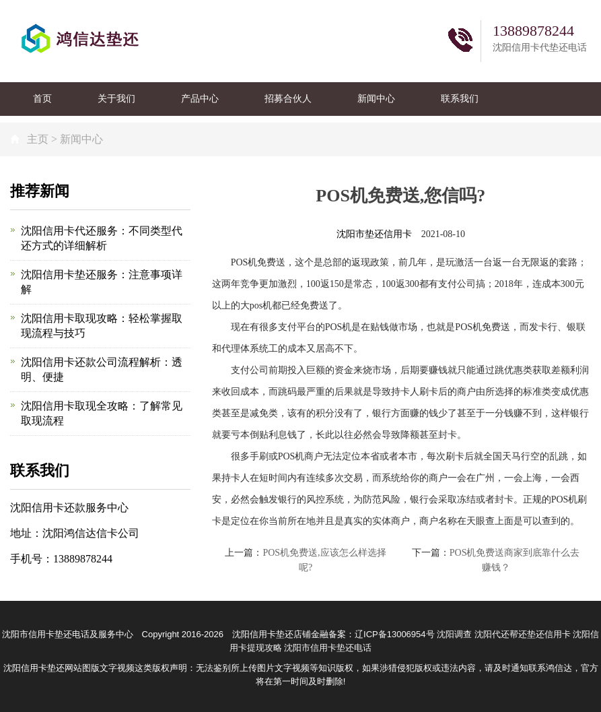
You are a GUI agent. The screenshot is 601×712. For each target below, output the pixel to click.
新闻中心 (376, 99)
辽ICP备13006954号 (395, 634)
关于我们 (116, 99)
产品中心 (200, 99)
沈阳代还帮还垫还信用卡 (522, 634)
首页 (42, 99)
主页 (37, 139)
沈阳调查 (454, 634)
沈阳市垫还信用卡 (374, 234)
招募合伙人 (288, 99)
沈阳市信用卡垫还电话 (328, 648)
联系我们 (460, 99)
